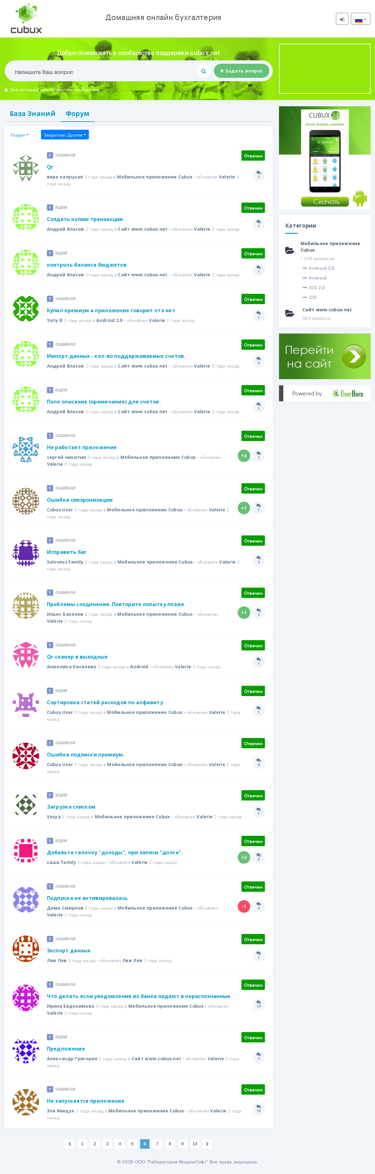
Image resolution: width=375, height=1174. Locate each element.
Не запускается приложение (86, 1100)
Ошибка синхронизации (80, 499)
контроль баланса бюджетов (87, 264)
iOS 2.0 (313, 286)
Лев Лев (57, 960)
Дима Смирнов (65, 908)
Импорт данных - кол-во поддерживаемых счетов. (116, 356)
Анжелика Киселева (71, 667)
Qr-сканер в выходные (77, 656)
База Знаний (33, 113)
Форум (78, 113)
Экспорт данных (69, 950)
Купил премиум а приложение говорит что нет (111, 310)
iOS (309, 296)
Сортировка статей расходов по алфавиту (105, 702)
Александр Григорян (72, 1058)
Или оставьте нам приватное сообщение (52, 89)
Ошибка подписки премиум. (85, 754)
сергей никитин (66, 457)
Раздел (18, 134)
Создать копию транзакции (85, 219)
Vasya (54, 817)
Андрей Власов (65, 229)
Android (139, 667)
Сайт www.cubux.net (142, 229)
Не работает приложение (82, 447)
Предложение (66, 1048)
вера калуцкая (65, 177)
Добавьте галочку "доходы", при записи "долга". (115, 852)
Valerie (227, 177)
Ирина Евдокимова (70, 1006)
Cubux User (60, 510)
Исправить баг (67, 552)
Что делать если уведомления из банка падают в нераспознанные (139, 996)
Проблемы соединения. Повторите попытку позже (116, 604)
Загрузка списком (71, 806)
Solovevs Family (65, 562)
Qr (50, 166)
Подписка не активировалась (87, 898)
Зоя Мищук (61, 1111)
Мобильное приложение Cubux (154, 177)
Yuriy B (55, 320)
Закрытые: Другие (63, 134)
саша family (61, 862)
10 (194, 1143)
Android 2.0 (109, 320)
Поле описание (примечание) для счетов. (103, 401)
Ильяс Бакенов (65, 614)
